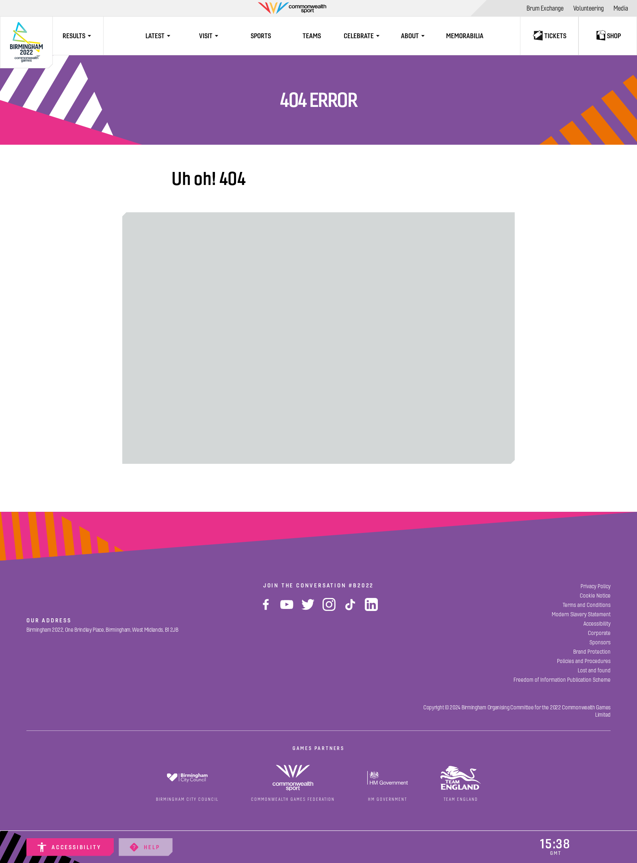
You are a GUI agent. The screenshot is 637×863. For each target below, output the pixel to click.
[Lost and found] (594, 670)
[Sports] (261, 36)
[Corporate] (599, 633)
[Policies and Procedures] (584, 661)
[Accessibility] (70, 847)
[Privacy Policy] (596, 586)
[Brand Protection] (592, 651)
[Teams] (311, 36)
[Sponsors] (600, 642)
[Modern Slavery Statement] (581, 614)
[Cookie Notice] (595, 595)
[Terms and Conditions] (587, 605)
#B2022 (361, 585)
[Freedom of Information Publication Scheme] (562, 680)
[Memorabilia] (464, 36)
